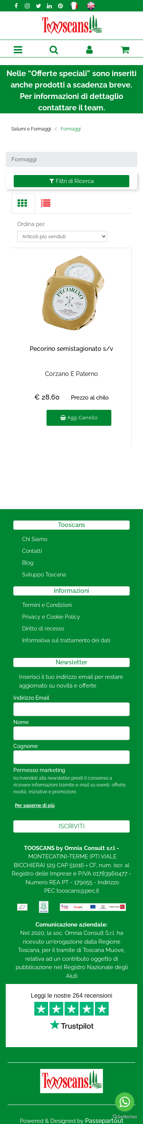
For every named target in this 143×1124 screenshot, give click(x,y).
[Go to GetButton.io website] (124, 1116)
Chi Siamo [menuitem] (34, 539)
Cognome (25, 746)
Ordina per (31, 224)
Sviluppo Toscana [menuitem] (44, 575)
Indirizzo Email (33, 697)
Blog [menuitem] (28, 563)
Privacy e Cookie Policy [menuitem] (51, 617)
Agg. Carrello (79, 417)
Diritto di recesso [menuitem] (43, 629)
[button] (71, 826)
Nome (21, 722)
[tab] (23, 203)
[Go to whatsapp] (124, 1101)
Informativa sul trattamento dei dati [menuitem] (66, 640)
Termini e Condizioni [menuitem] (47, 605)
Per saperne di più (35, 805)
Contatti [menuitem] (32, 551)
